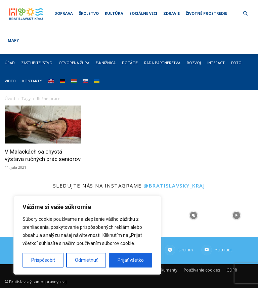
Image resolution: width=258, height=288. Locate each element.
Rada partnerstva (162, 62)
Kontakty (32, 80)
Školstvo (89, 13)
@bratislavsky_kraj (174, 185)
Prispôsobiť (43, 260)
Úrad (10, 62)
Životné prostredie (206, 13)
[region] (87, 235)
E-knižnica (106, 62)
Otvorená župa (74, 62)
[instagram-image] (193, 215)
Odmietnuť (86, 260)
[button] (245, 13)
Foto (236, 62)
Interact (216, 62)
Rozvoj (194, 62)
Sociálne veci (143, 13)
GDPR (231, 270)
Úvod (10, 98)
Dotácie (130, 62)
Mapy (13, 40)
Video (10, 80)
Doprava (63, 13)
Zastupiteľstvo (36, 62)
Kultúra (114, 13)
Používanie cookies (202, 270)
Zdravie (171, 13)
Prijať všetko (131, 260)
